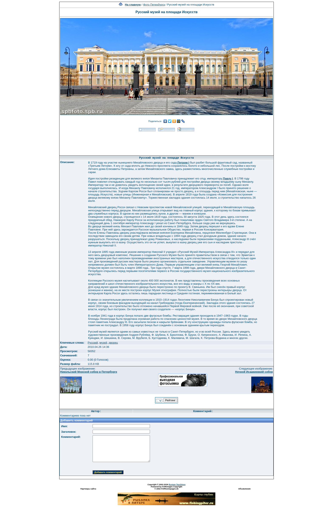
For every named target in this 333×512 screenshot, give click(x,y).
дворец (113, 342)
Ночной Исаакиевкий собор (254, 371)
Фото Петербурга (154, 4)
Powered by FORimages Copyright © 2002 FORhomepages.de (166, 488)
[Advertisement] (166, 142)
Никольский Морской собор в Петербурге (88, 371)
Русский (93, 342)
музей (103, 342)
